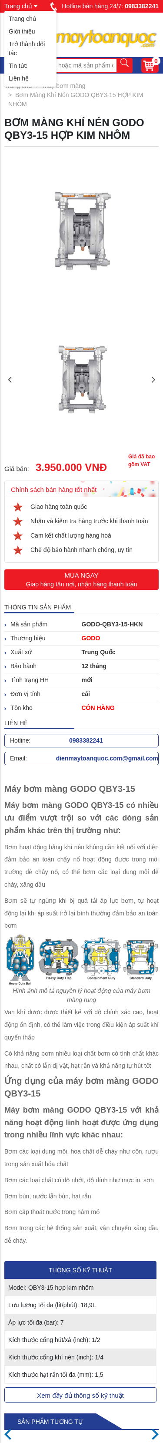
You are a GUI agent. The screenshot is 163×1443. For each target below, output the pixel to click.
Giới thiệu (22, 31)
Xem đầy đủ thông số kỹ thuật (80, 1395)
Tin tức (18, 65)
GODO (91, 638)
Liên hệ (19, 78)
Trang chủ (23, 18)
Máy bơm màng (64, 85)
